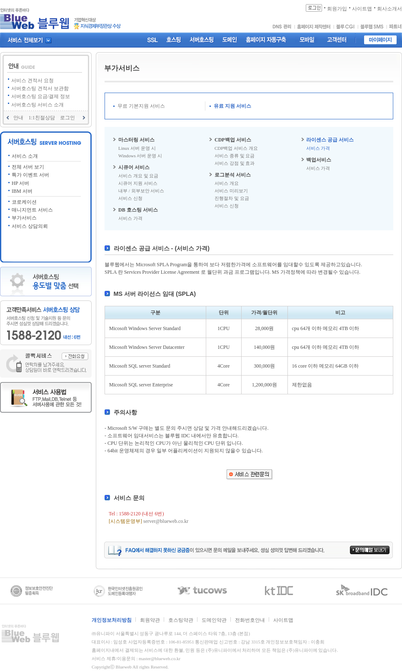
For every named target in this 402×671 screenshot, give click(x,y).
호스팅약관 (180, 620)
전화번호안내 (250, 620)
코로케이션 (24, 202)
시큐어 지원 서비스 (137, 183)
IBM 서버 (22, 191)
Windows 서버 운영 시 (140, 155)
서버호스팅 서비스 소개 (37, 105)
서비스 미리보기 (231, 190)
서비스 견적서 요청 (32, 80)
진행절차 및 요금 (232, 198)
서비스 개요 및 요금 (138, 175)
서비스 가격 (130, 218)
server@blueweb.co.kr (165, 521)
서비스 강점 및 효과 (235, 163)
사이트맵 (283, 620)
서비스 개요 (227, 183)
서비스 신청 (130, 198)
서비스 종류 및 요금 (235, 155)
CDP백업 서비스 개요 (236, 148)
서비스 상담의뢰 (30, 226)
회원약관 (150, 620)
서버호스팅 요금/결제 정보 (40, 96)
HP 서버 (20, 183)
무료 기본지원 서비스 (141, 106)
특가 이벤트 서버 (30, 175)
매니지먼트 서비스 (32, 210)
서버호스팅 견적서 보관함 (40, 88)
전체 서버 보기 (28, 167)
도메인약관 (214, 620)
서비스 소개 (25, 156)
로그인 (67, 118)
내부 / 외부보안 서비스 (141, 190)
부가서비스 (24, 218)
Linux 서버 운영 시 (137, 148)
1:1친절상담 (41, 118)
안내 (18, 118)
